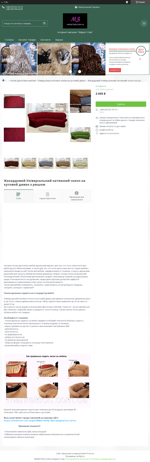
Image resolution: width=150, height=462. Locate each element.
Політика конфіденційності (104, 459)
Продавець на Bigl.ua (75, 456)
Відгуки (59, 39)
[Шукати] (44, 23)
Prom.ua (90, 453)
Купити (121, 104)
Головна (9, 39)
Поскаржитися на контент (78, 459)
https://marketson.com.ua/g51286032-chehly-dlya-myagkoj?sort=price (40, 420)
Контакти (46, 39)
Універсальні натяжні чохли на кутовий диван (61, 80)
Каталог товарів (27, 39)
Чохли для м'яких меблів (23, 80)
